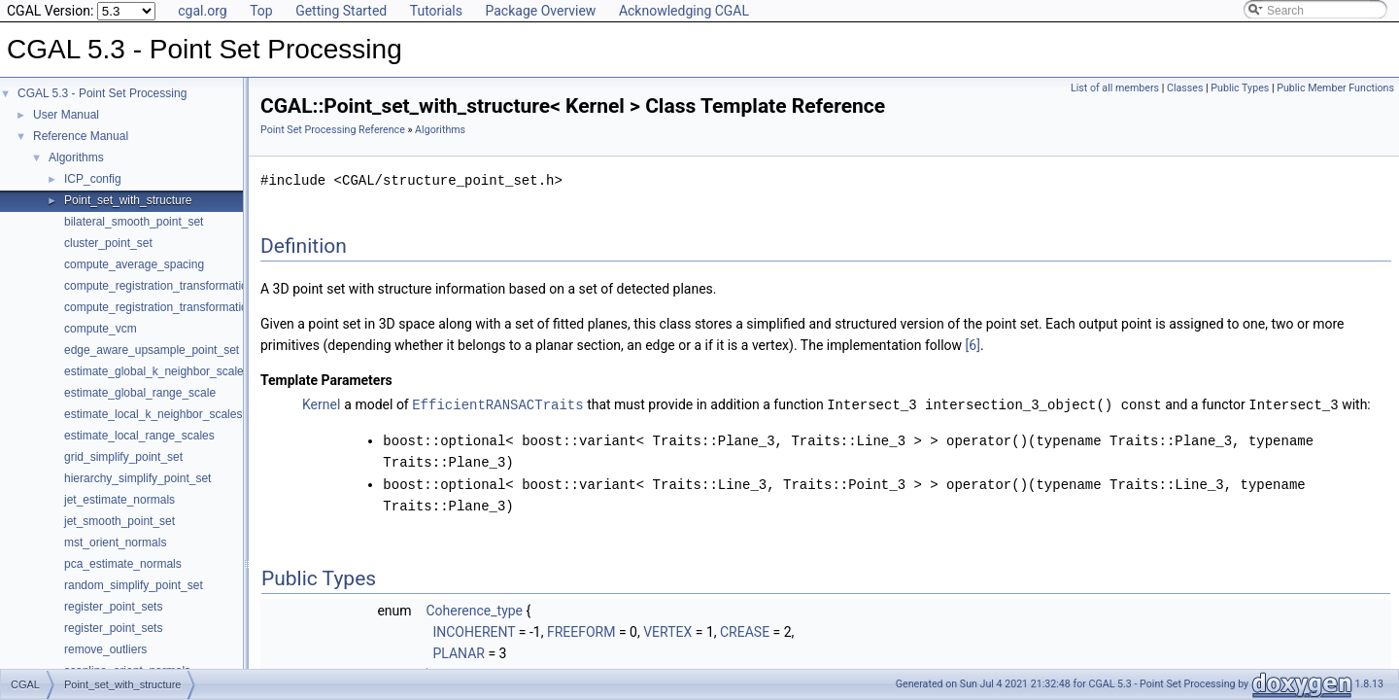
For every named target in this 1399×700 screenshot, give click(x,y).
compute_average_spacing (134, 264)
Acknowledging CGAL (684, 10)
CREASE (744, 629)
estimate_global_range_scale (140, 393)
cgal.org (202, 10)
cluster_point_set (108, 243)
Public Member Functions (1335, 88)
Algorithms (76, 157)
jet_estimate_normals (119, 500)
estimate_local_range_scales (139, 435)
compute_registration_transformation (159, 286)
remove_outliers (105, 649)
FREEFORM (581, 629)
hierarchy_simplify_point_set (137, 478)
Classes (1185, 88)
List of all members (1115, 88)
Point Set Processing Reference (332, 129)
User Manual (66, 115)
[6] (973, 345)
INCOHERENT (473, 629)
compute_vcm (100, 328)
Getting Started (341, 10)
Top (261, 10)
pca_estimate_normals (123, 564)
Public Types (1240, 88)
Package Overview (540, 10)
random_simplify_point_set (133, 585)
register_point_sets (113, 606)
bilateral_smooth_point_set (133, 221)
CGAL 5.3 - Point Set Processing (102, 93)
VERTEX (667, 629)
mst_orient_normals (115, 542)
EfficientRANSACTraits (497, 404)
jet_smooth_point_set (119, 521)
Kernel (321, 404)
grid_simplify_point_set (123, 457)
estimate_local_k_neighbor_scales (153, 414)
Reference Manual (80, 136)
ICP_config (92, 179)
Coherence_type (474, 607)
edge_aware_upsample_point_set (151, 350)
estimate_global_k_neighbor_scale (154, 371)
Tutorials (436, 10)
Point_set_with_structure (127, 200)
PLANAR (458, 650)
